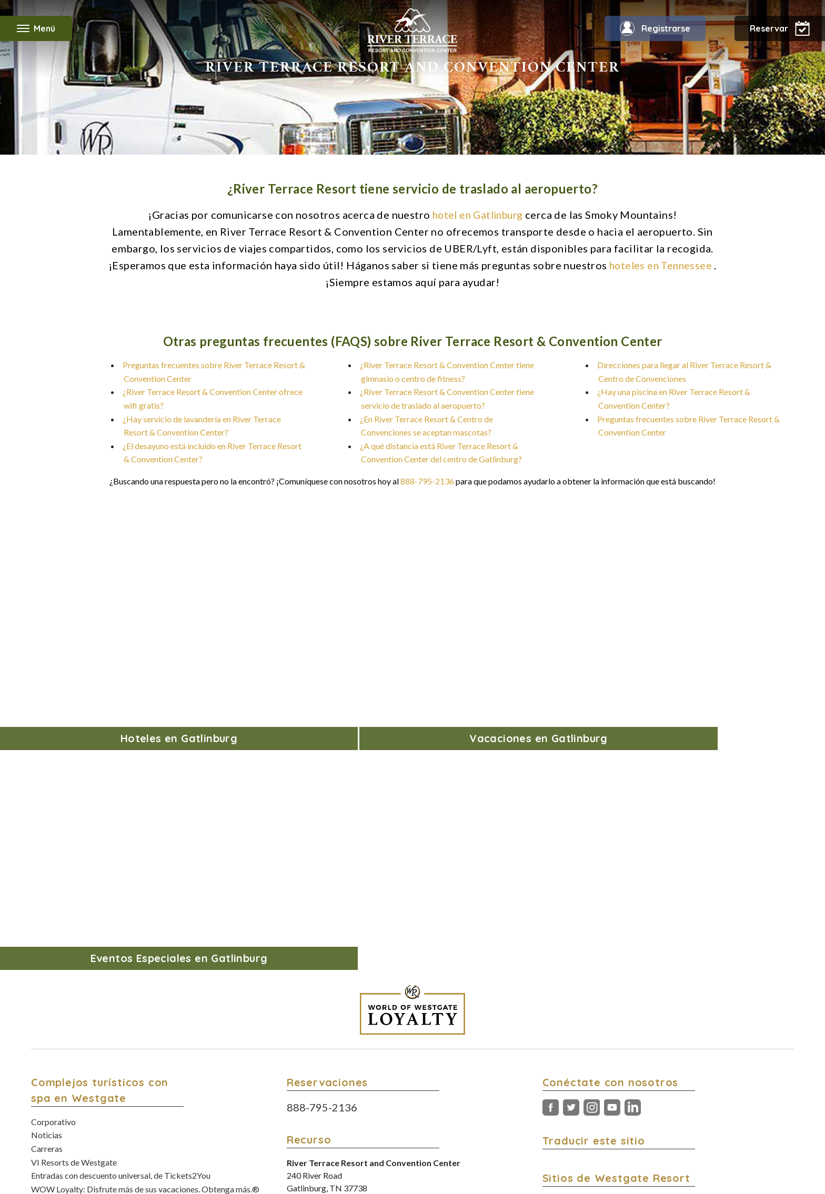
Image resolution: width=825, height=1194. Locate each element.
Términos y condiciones (374, 1123)
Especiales (50, 1081)
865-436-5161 (388, 930)
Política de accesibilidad (512, 1123)
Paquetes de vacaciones (74, 959)
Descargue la (640, 1052)
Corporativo (53, 851)
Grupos (44, 1094)
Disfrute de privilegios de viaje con (642, 971)
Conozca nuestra (614, 1011)
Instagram (591, 836)
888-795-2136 (427, 481)
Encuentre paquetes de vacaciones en (655, 958)
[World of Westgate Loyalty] (412, 739)
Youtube (612, 836)
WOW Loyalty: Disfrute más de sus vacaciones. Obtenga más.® (145, 918)
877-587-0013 (374, 942)
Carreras (47, 878)
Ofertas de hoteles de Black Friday (93, 945)
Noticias (46, 864)
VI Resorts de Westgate (74, 891)
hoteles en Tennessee (660, 265)
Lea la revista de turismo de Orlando (635, 998)
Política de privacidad (443, 1123)
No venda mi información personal (600, 1123)
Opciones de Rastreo (495, 1133)
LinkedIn (633, 836)
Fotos (41, 1067)
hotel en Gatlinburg (477, 214)
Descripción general (67, 1040)
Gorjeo (571, 836)
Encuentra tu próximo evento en (633, 984)
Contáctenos (54, 972)
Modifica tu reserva (66, 1027)
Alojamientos (55, 1054)
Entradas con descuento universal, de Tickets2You (120, 904)
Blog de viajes (56, 931)
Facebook (550, 836)
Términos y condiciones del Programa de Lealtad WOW (380, 1133)
